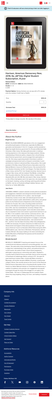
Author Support (8, 356)
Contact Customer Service (11, 329)
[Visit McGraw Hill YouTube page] (20, 382)
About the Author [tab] (11, 130)
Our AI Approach (9, 363)
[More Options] (49, 3)
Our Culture (7, 312)
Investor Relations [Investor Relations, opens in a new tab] (9, 306)
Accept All (44, 394)
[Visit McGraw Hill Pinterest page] (34, 382)
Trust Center (7, 319)
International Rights (10, 359)
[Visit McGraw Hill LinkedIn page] (42, 382)
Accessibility (7, 353)
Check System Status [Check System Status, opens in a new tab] (10, 335)
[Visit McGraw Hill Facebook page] (5, 382)
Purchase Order (8, 369)
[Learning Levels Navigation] (7, 3)
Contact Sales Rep (9, 332)
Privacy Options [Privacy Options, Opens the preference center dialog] (33, 393)
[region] (26, 394)
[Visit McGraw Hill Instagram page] (27, 382)
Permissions (7, 366)
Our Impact (7, 316)
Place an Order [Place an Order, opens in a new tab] (8, 342)
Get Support (7, 339)
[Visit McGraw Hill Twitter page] (12, 382)
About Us (7, 296)
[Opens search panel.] (41, 3)
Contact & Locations (10, 302)
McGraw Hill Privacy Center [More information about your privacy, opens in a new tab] (8, 397)
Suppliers (7, 373)
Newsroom (7, 309)
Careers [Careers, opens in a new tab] (6, 299)
